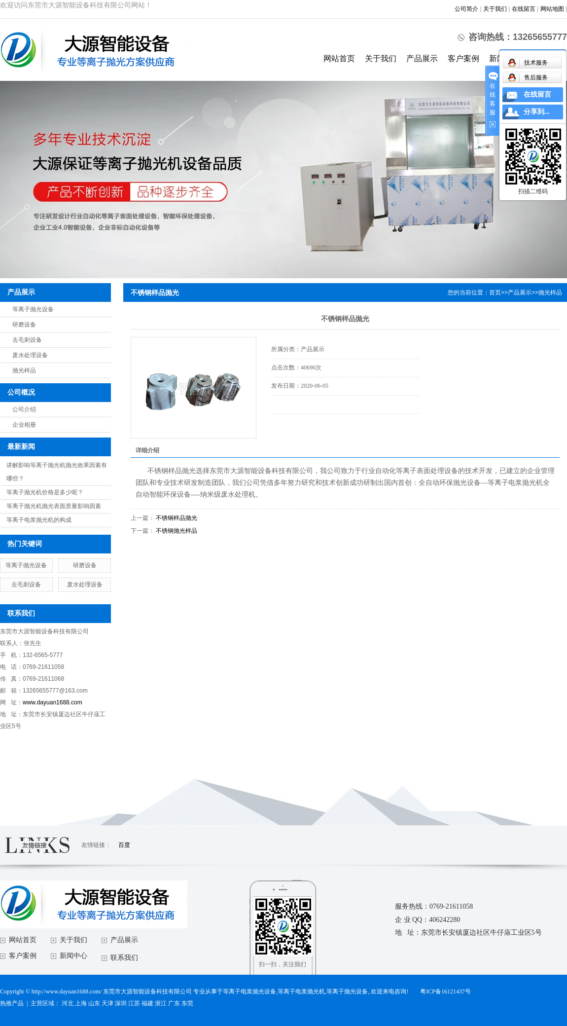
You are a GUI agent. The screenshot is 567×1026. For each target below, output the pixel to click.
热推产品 (12, 1003)
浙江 (161, 1003)
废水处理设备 (30, 355)
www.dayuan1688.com (52, 702)
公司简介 (466, 8)
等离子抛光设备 (33, 309)
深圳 (121, 1003)
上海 (81, 1003)
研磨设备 (24, 324)
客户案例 (463, 58)
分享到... (537, 111)
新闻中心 (73, 955)
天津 (107, 1003)
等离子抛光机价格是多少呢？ (44, 492)
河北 (67, 1003)
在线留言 (523, 8)
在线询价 (298, 427)
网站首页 (339, 58)
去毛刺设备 (27, 339)
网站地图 (552, 8)
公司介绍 (24, 409)
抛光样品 (24, 370)
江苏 (134, 1003)
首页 (495, 292)
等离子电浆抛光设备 (249, 991)
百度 (124, 845)
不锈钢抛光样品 (176, 530)
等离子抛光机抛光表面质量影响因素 (53, 506)
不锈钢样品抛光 (176, 517)
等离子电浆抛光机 (301, 991)
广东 (174, 1003)
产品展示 (422, 58)
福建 (147, 1003)
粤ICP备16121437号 (445, 991)
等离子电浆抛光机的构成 (38, 519)
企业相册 (24, 424)
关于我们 (495, 8)
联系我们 (124, 957)
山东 (94, 1003)
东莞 (187, 1003)
